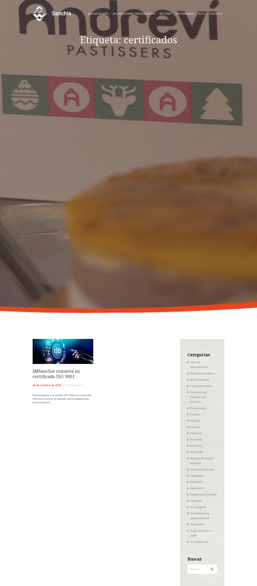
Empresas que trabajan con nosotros (198, 397)
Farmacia (196, 433)
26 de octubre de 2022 (47, 385)
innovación (196, 452)
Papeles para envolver (203, 494)
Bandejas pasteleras (202, 373)
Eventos (195, 427)
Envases (195, 414)
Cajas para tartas (201, 386)
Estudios (195, 420)
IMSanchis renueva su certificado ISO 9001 (56, 373)
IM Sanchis (196, 445)
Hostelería (196, 439)
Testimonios (197, 524)
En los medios (198, 408)
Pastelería (196, 500)
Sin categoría (198, 507)
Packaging (196, 475)
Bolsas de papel (199, 379)
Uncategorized (199, 542)
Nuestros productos (202, 469)
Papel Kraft (197, 488)
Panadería (196, 482)
